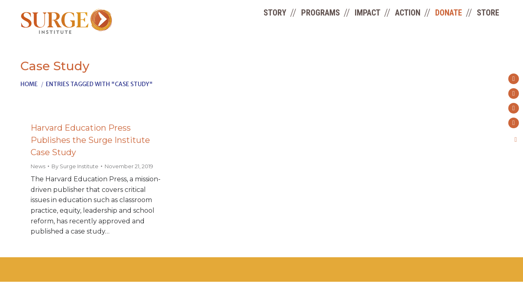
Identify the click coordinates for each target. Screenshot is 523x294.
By (74, 166)
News (38, 166)
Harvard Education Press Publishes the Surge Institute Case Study (90, 140)
